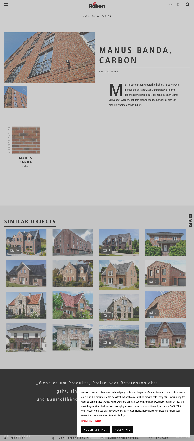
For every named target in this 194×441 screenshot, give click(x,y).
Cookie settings (95, 429)
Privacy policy (86, 420)
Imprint (98, 420)
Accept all (122, 429)
